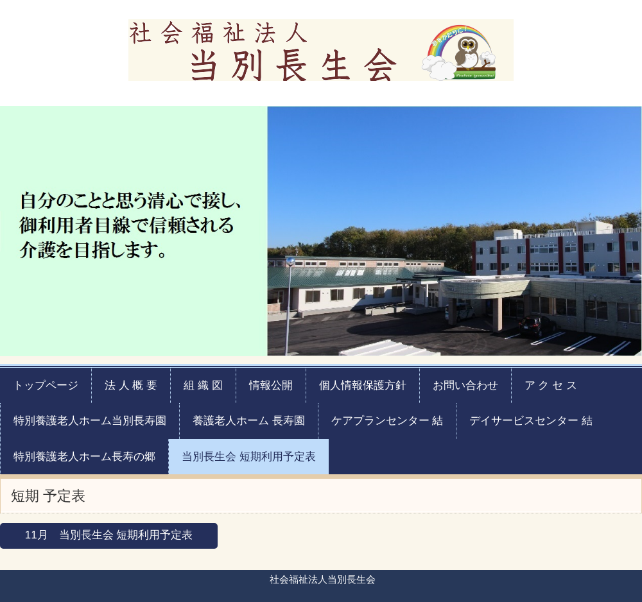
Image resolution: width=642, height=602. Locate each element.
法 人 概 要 (131, 385)
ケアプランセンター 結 (387, 421)
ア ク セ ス (551, 385)
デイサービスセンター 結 (531, 421)
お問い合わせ (465, 385)
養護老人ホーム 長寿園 (249, 421)
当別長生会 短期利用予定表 (249, 457)
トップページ (45, 385)
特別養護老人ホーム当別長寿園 (89, 421)
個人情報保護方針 (362, 385)
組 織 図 (203, 385)
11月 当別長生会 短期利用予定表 (109, 535)
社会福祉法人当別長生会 (321, 47)
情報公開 (271, 385)
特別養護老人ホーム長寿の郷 (84, 457)
